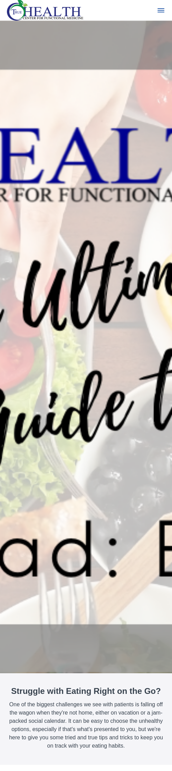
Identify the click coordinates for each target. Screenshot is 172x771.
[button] (161, 10)
